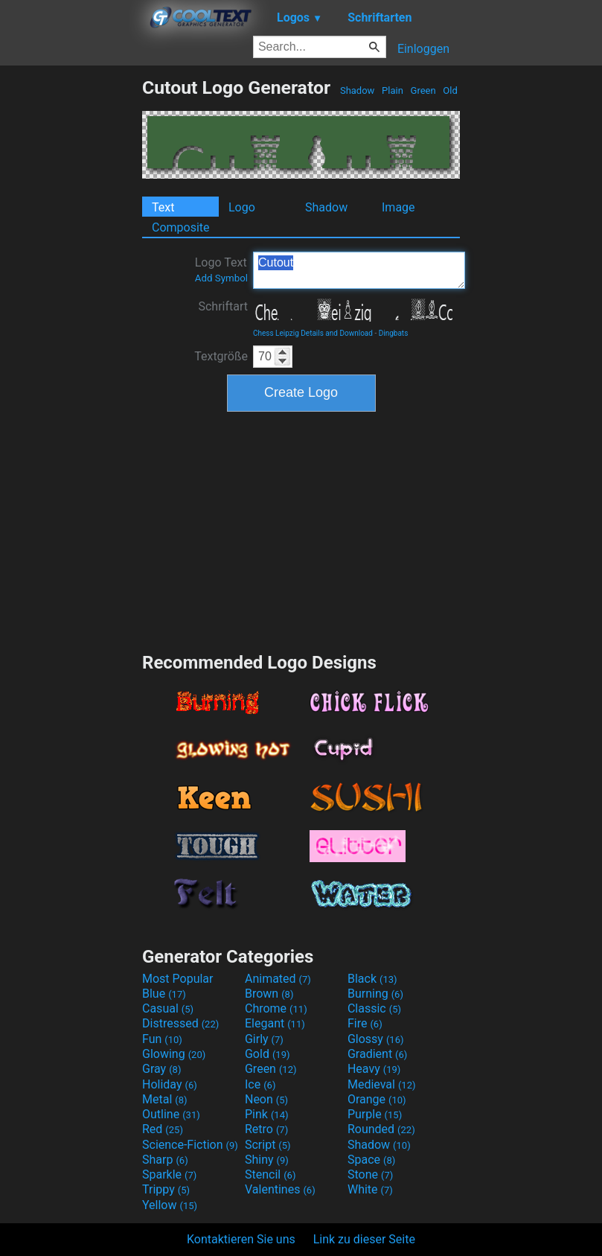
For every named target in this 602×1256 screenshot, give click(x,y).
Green (423, 90)
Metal (165, 1099)
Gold (267, 1054)
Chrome (276, 1008)
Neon (266, 1099)
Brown (269, 993)
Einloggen (423, 49)
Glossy (376, 1039)
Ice (260, 1084)
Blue (164, 993)
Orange (377, 1099)
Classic (374, 1008)
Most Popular (178, 979)
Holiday (169, 1084)
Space (371, 1160)
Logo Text (221, 269)
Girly (264, 1039)
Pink (267, 1114)
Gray (161, 1069)
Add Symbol (221, 278)
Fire (365, 1023)
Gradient (377, 1054)
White (370, 1189)
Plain (393, 90)
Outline (171, 1114)
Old (450, 90)
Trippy (166, 1189)
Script (268, 1145)
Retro (266, 1129)
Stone (370, 1174)
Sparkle (169, 1174)
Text (163, 207)
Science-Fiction (190, 1145)
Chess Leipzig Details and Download (313, 333)
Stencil (270, 1174)
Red (162, 1129)
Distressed (180, 1023)
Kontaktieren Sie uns (241, 1239)
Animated (278, 979)
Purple (375, 1114)
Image (398, 207)
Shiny (267, 1160)
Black (372, 979)
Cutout (359, 270)
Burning (375, 993)
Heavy (374, 1069)
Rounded (381, 1129)
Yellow (169, 1205)
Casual (167, 1008)
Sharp (165, 1160)
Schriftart (223, 306)
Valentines (280, 1189)
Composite (181, 227)
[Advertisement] (70, 300)
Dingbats (394, 333)
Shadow (357, 90)
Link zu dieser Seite (364, 1239)
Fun (162, 1039)
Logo (241, 207)
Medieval (382, 1084)
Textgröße (221, 356)
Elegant (275, 1023)
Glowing (173, 1054)
